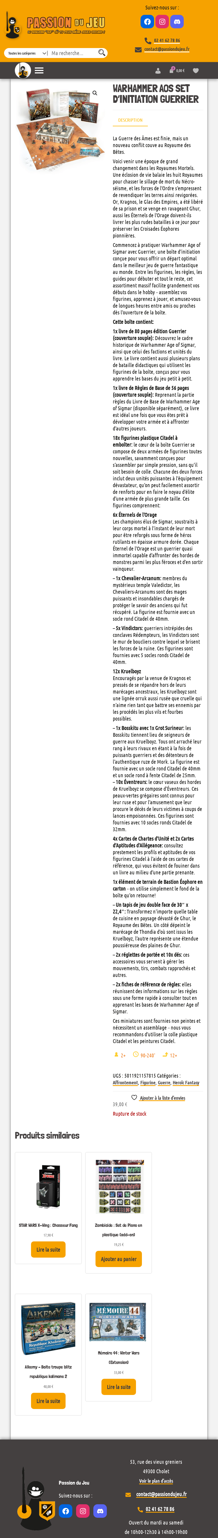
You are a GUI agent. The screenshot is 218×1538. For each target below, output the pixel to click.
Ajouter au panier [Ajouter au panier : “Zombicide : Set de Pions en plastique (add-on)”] (84, 1254)
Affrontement (125, 1082)
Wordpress (52, 1513)
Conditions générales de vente (109, 1499)
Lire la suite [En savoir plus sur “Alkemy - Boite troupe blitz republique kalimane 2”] (133, 1260)
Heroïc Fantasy (186, 1082)
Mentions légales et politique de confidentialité (109, 1489)
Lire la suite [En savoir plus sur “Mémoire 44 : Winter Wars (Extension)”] (181, 1228)
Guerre (164, 1082)
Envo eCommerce (186, 1513)
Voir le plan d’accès (156, 1341)
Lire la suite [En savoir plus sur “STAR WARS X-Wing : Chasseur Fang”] (35, 1241)
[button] (95, 93)
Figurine (147, 1082)
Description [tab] (130, 120)
